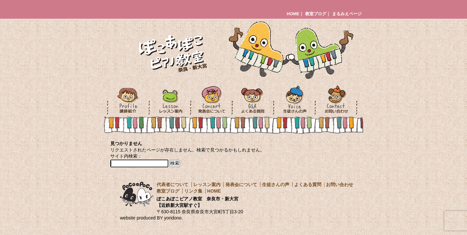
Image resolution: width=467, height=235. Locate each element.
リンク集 (193, 191)
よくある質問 (307, 184)
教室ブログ (315, 13)
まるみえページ (347, 13)
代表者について (172, 184)
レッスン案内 (207, 184)
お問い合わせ (339, 184)
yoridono (173, 217)
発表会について (241, 184)
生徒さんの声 (275, 184)
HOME (293, 13)
